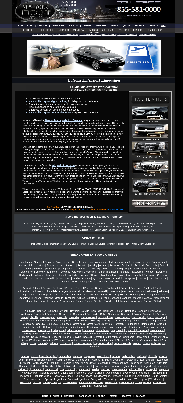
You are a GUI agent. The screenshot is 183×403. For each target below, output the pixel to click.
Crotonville (116, 268)
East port (59, 320)
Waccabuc (64, 281)
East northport (122, 317)
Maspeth (105, 369)
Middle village (136, 369)
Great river (93, 323)
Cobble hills (159, 382)
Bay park (63, 310)
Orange (59, 297)
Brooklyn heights (52, 382)
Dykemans (114, 291)
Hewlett (25, 327)
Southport (128, 336)
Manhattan (26, 262)
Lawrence (88, 330)
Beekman (58, 288)
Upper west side (122, 343)
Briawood (31, 359)
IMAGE (158, 401)
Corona (96, 359)
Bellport (119, 310)
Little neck (84, 369)
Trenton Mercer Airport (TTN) (45, 230)
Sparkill (98, 301)
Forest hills (103, 362)
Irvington (149, 271)
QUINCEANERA (155, 30)
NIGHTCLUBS (107, 30)
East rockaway (44, 320)
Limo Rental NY (109, 35)
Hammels (24, 366)
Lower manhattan (83, 343)
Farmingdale (107, 320)
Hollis (58, 366)
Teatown (142, 278)
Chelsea (148, 288)
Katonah (160, 271)
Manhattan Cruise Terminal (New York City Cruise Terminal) (59, 244)
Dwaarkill (102, 291)
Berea (79, 288)
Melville (26, 333)
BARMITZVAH (79, 30)
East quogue (27, 320)
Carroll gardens (143, 382)
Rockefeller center (104, 340)
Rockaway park (102, 376)
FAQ (163, 25)
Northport (95, 333)
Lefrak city (24, 369)
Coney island (70, 382)
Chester (159, 288)
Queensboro (112, 372)
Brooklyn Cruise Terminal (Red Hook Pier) (109, 244)
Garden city (27, 323)
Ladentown (24, 297)
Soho (33, 343)
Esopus (140, 291)
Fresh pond (136, 362)
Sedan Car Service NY (127, 35)
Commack (113, 314)
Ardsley (93, 265)
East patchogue (156, 317)
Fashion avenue (55, 265)
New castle (119, 275)
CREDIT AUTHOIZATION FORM (115, 401)
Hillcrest (123, 294)
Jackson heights (120, 366)
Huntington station (97, 327)
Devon (24, 317)
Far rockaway (39, 362)
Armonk (103, 265)
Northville (107, 333)
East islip (74, 317)
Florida (30, 294)
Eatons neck (72, 320)
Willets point (140, 379)
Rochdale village (42, 376)
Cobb (103, 314)
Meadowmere (119, 369)
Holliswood (69, 366)
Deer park (161, 314)
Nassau (148, 301)
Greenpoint (126, 382)
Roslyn (67, 336)
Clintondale (51, 291)
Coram (137, 314)
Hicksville (36, 327)
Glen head (65, 323)
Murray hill (151, 369)
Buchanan (51, 268)
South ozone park (33, 379)
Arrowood (115, 265)
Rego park (143, 372)
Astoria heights (48, 356)
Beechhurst (103, 356)
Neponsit (164, 369)
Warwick (124, 301)
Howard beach (85, 366)
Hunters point (102, 366)
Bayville (85, 310)
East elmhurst (147, 359)
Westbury (145, 333)
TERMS (100, 401)
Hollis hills (47, 366)
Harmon (101, 271)
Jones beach (29, 330)
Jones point (159, 294)
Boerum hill (86, 385)
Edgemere (162, 359)
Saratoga (92, 297)
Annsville (82, 265)
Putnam (86, 278)
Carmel (124, 288)
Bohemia (142, 310)
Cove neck (148, 314)
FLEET (30, 25)
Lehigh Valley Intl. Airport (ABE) (109, 230)
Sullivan (103, 297)
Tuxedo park (111, 301)
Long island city (68, 369)
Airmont (27, 288)
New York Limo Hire (147, 35)
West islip (48, 340)
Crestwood (93, 268)
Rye (94, 278)
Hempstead (147, 323)
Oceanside (120, 333)
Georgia (40, 323)
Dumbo (37, 382)
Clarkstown (37, 291)
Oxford (88, 301)
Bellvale (69, 288)
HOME (20, 25)
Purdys (76, 278)
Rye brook (104, 278)
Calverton (51, 314)
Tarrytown (130, 278)
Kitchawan (25, 275)
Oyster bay (158, 333)
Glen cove (52, 323)
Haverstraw (101, 294)
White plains (78, 281)
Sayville (77, 336)
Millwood (94, 275)
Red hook (97, 382)
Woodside (25, 382)
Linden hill (37, 369)
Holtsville (48, 327)
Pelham (35, 278)
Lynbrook (131, 330)
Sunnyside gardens (78, 379)
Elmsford (52, 271)
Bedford (139, 265)
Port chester (63, 278)
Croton (104, 268)
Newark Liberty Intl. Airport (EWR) (98, 223)
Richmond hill (158, 372)
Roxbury (129, 376)
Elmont (85, 320)
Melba (95, 369)
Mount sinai (81, 333)
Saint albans (143, 376)
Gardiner (40, 294)
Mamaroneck (81, 275)
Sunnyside (96, 379)
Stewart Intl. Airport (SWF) (116, 226)
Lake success (74, 330)
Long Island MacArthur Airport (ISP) (49, 226)
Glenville (77, 271)
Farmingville (123, 320)
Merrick (36, 333)
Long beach (117, 330)
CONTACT (153, 25)
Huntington (61, 327)
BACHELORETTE (46, 30)
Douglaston (119, 359)
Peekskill (24, 278)
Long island (87, 262)
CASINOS (93, 30)
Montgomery (161, 297)
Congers (64, 291)
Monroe (137, 297)
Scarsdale (117, 278)
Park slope (85, 382)
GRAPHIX (152, 401)
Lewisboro (51, 275)
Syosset (155, 336)
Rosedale (118, 376)
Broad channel (46, 359)
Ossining (162, 275)
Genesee (114, 297)
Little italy (43, 343)
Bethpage (130, 310)
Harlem (137, 343)
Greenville (89, 271)
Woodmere (87, 340)
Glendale (162, 362)
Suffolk (157, 301)
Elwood (95, 320)
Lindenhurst (102, 330)
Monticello (31, 301)
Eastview (40, 271)
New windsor (67, 301)
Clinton (81, 297)
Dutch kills (132, 359)
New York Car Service (42, 35)
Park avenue (159, 262)
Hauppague (132, 323)
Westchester (102, 262)
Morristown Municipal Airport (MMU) (85, 226)
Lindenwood (51, 369)
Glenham (77, 294)
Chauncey (79, 268)
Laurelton (162, 366)
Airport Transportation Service (63, 120)
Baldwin (46, 288)
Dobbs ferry (140, 268)
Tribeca (54, 343)
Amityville (30, 310)
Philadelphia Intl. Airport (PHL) (140, 230)
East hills (62, 317)
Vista (164, 278)
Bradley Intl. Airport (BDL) (142, 226)
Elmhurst (25, 362)
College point (83, 359)
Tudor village (111, 379)
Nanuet (43, 301)
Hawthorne (137, 271)
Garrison (52, 294)
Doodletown (88, 291)
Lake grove (59, 330)
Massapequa (157, 330)
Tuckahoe (153, 278)
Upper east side (103, 343)
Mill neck (46, 333)
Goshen (88, 294)
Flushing (66, 362)
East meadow (88, 317)
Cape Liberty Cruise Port (143, 244)
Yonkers (91, 281)
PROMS (114, 25)
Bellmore (108, 310)
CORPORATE (58, 25)
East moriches (105, 317)
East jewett (128, 291)
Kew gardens (147, 366)
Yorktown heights (119, 281)
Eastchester (27, 271)
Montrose (106, 275)
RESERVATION (115, 209)
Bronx (75, 262)
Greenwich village (149, 340)
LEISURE (87, 25)
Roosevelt (56, 336)
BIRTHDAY (94, 32)
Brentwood (155, 310)
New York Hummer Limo (90, 35)
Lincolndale (65, 275)
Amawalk (71, 265)
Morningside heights (154, 343)
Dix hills (34, 317)
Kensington (44, 330)
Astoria (35, 356)
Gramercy (132, 340)
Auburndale (65, 356)
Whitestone (126, 379)
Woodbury (136, 301)
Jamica (134, 366)
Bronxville (39, 268)
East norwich (139, 317)
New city (53, 301)
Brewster (100, 288)
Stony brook (142, 336)
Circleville (23, 291)
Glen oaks (149, 362)
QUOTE (126, 25)
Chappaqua (65, 268)
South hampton (113, 336)
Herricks (159, 323)
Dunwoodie (155, 268)
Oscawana (149, 275)
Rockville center (40, 336)
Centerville (92, 314)
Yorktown (103, 281)
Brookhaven (25, 314)
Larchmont (38, 275)
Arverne (25, 356)
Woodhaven (155, 379)
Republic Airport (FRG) (151, 223)
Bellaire (116, 356)
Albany (36, 288)
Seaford (98, 336)
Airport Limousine (63, 165)
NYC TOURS (123, 30)
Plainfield (24, 336)
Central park (93, 346)
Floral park (149, 320)
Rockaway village (62, 376)
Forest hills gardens (84, 362)
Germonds (64, 294)
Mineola (57, 333)
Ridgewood (25, 376)
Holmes (134, 294)
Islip (125, 327)
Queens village (96, 372)
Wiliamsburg (112, 382)
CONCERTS (139, 30)
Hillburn (113, 294)
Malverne (142, 330)
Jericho (161, 327)
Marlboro (126, 297)
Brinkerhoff (113, 288)
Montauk (68, 333)
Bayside (77, 356)
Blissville (152, 356)
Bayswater (89, 356)
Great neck (79, 323)
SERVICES (42, 25)
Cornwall (75, 291)
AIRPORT (73, 25)
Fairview (163, 291)
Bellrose (141, 356)
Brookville (39, 314)
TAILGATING (63, 30)
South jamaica (159, 376)
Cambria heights (65, 359)
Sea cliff (87, 336)
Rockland (48, 297)
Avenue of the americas (32, 265)
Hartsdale (124, 271)
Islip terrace (135, 327)
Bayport (74, 310)
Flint (22, 294)
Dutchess (70, 297)
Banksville (127, 265)
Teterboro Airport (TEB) (128, 223)
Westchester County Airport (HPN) (77, 230)
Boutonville (152, 265)
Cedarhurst (65, 314)
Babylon (41, 310)
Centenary (136, 288)
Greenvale (106, 323)
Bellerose (96, 310)
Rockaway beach (83, 376)
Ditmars (106, 359)
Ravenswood (128, 372)
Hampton (119, 323)
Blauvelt (88, 288)
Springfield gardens (55, 379)
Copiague (126, 314)
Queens (38, 262)
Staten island (63, 262)
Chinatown (65, 343)
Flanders (136, 320)
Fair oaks (151, 291)
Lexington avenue (140, 262)
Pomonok (80, 372)
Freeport (161, 320)
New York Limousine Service (65, 35)
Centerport (79, 314)
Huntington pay (77, 327)
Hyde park (146, 294)
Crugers (128, 268)
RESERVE (139, 25)
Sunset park (100, 385)
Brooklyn (49, 262)
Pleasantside (48, 278)
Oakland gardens (49, 372)
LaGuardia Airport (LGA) (69, 223)
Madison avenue (120, 262)
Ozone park (67, 372)
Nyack (79, 301)
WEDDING (101, 25)
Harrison (112, 271)
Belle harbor (128, 356)
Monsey (147, 297)
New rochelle (134, 275)
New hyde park (30, 372)
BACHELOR (28, 30)
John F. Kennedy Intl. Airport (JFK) (40, 223)
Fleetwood (64, 271)
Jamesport (149, 327)
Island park (115, 327)
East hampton (47, 317)
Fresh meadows (119, 362)
